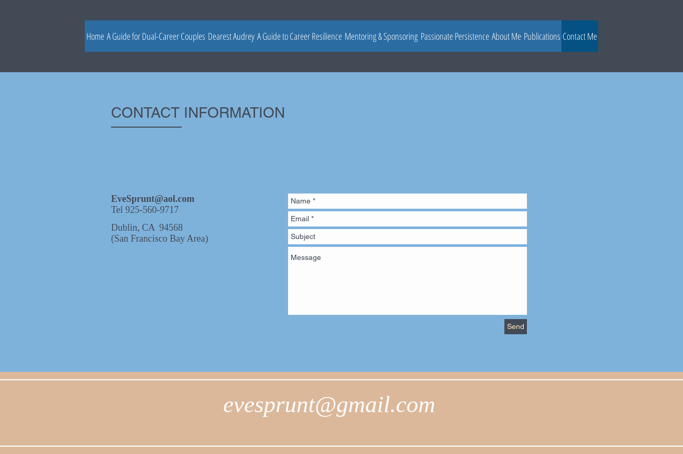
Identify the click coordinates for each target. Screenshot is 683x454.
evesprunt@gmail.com (329, 404)
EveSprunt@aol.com (152, 199)
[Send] (515, 326)
